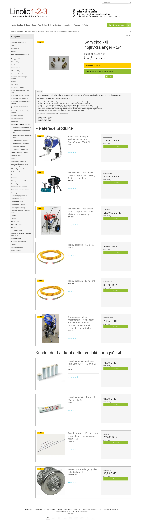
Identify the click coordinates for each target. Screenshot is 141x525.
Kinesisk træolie (15, 68)
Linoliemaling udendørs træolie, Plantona (19, 107)
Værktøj (13, 227)
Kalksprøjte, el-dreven (19, 146)
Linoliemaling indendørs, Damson (20, 95)
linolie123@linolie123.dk (93, 509)
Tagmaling (14, 193)
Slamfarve (14, 178)
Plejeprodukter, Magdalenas (18, 161)
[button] (127, 35)
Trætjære (13, 215)
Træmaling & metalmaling (18, 207)
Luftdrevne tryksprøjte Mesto (20, 140)
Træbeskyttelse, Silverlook (18, 204)
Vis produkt (116, 146)
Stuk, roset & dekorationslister (19, 186)
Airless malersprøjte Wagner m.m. (22, 127)
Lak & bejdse (14, 84)
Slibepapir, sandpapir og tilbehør (19, 181)
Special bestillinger (16, 250)
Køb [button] (108, 76)
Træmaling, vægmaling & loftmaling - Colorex (21, 211)
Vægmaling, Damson (16, 224)
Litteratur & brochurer (17, 118)
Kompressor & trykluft (17, 74)
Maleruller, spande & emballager (19, 152)
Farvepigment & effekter (17, 59)
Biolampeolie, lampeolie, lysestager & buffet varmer (21, 234)
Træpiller (13, 244)
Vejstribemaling (15, 221)
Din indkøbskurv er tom (120, 25)
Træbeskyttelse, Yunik (17, 201)
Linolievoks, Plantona (17, 115)
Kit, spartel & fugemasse (17, 71)
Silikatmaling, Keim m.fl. (17, 169)
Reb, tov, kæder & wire (17, 247)
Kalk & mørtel (15, 65)
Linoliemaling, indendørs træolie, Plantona (20, 111)
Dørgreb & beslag (16, 238)
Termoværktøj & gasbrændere (19, 195)
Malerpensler (14, 121)
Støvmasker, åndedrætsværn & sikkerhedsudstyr (19, 165)
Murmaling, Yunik (15, 155)
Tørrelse (13, 218)
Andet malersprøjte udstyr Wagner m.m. (22, 136)
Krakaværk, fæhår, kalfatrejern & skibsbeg (19, 77)
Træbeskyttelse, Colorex (17, 198)
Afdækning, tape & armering (18, 42)
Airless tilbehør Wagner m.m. (20, 149)
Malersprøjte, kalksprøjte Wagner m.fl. (21, 124)
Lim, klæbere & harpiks (17, 87)
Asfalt (12, 45)
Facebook (70, 514)
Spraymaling (14, 184)
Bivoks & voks (15, 48)
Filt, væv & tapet (15, 62)
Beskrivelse (39, 91)
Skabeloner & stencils (17, 172)
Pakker (13, 158)
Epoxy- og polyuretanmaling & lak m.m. (20, 55)
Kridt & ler (14, 81)
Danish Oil (14, 51)
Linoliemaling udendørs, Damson (20, 98)
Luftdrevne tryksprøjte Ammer (21, 143)
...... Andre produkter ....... (18, 230)
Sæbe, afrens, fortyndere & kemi (19, 190)
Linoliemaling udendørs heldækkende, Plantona (21, 102)
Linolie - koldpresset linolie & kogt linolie (20, 91)
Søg (130, 2)
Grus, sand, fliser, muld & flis (18, 241)
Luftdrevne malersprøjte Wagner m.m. (21, 131)
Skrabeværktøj (15, 175)
